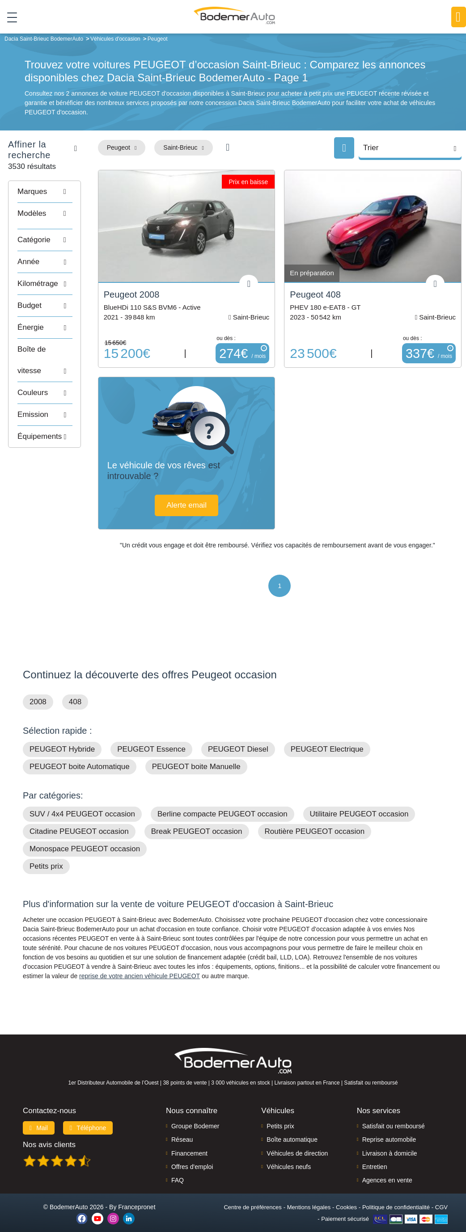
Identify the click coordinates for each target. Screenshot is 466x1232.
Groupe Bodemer (195, 1113)
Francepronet (136, 1194)
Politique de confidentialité (396, 1194)
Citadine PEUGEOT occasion (79, 819)
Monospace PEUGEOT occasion (85, 836)
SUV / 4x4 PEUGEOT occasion (82, 801)
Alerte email (232, 486)
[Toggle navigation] (8, 17)
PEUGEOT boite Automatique (80, 754)
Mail (39, 1115)
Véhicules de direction (297, 1140)
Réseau (182, 1127)
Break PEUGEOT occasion (196, 819)
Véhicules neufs (289, 1154)
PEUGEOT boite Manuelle (196, 754)
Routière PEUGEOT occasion (315, 819)
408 (75, 689)
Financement (189, 1140)
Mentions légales (309, 1194)
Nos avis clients (49, 1132)
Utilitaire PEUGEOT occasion (359, 801)
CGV (441, 1194)
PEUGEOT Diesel (238, 736)
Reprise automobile (389, 1127)
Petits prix (46, 853)
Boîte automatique (292, 1127)
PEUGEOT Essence (151, 736)
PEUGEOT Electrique (327, 736)
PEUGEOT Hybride (62, 736)
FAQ (177, 1168)
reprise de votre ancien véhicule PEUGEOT (139, 963)
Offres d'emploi (192, 1154)
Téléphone (88, 1115)
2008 (38, 689)
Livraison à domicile (389, 1140)
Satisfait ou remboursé (393, 1113)
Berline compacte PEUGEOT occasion (222, 801)
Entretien (374, 1154)
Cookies (346, 1194)
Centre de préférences (252, 1194)
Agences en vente (387, 1168)
